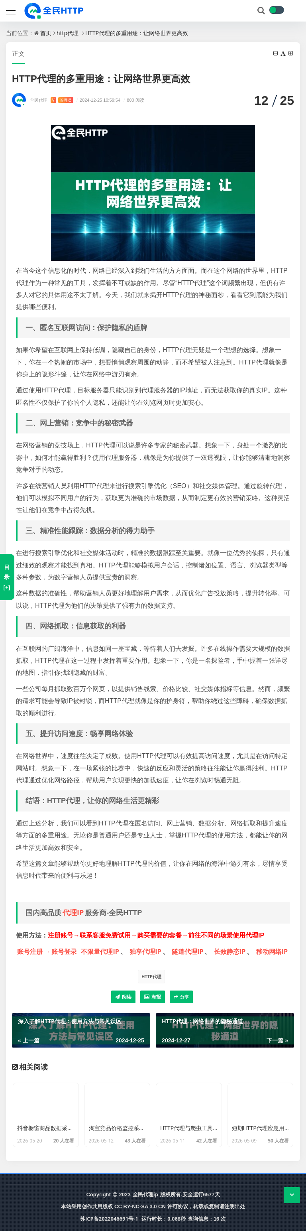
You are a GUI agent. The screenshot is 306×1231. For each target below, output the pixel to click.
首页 (45, 33)
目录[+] (6, 577)
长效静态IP (229, 951)
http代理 (67, 33)
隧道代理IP (187, 951)
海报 (152, 996)
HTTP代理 (151, 976)
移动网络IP (272, 951)
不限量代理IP (100, 951)
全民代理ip (145, 1194)
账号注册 (30, 951)
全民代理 (51, 100)
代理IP (73, 912)
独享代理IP (145, 951)
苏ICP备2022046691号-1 (109, 1218)
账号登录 (64, 951)
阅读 (123, 996)
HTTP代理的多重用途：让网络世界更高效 (136, 33)
